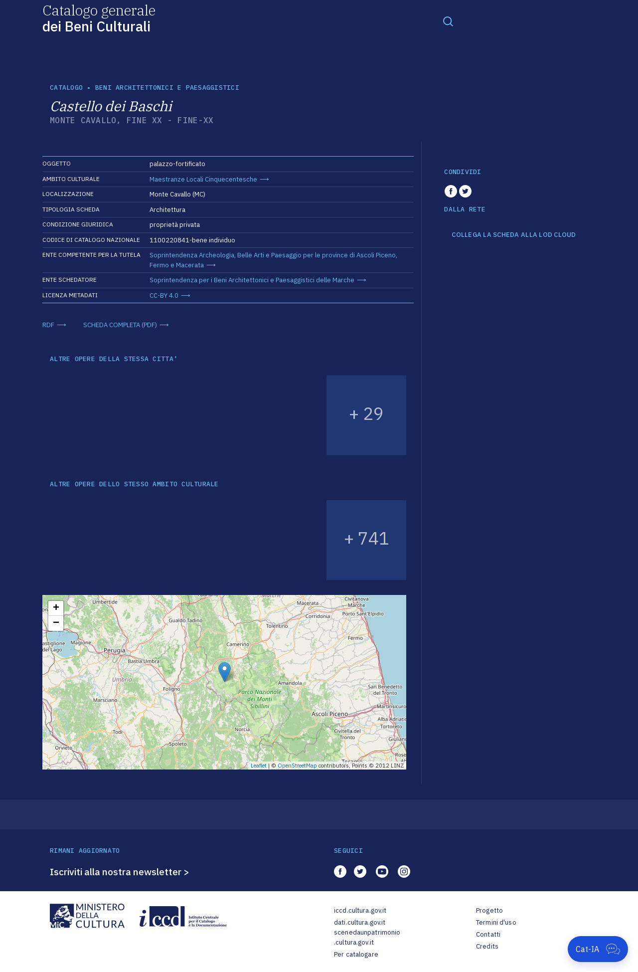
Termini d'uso (496, 922)
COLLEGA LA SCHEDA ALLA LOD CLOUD (514, 235)
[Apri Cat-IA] (598, 949)
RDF (48, 325)
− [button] (56, 623)
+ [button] (56, 608)
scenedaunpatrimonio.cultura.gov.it (367, 937)
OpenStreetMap (297, 765)
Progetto (489, 910)
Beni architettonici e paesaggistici (167, 87)
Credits (487, 946)
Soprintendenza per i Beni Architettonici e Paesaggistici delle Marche (252, 280)
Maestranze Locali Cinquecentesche (203, 179)
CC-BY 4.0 (164, 295)
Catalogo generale (99, 17)
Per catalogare (356, 954)
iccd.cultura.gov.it (360, 910)
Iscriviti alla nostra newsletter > (119, 872)
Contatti (488, 934)
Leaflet (259, 765)
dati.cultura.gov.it (359, 922)
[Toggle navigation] (448, 21)
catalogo (66, 87)
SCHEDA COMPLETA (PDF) (120, 325)
